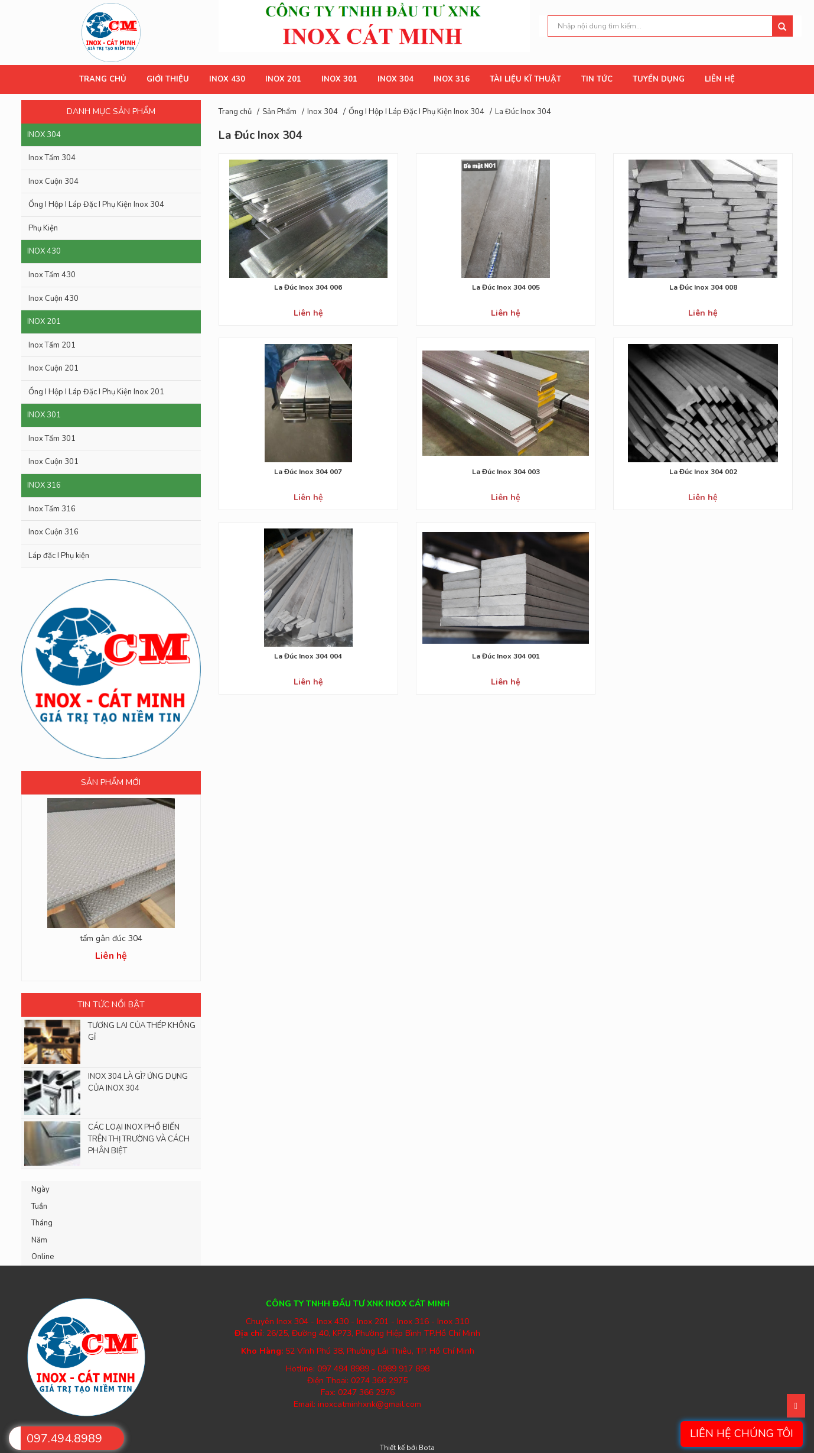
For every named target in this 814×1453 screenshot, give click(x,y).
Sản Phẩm (279, 111)
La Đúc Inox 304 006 (308, 287)
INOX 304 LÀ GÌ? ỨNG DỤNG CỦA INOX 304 (138, 1082)
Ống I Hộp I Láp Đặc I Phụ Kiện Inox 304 (96, 204)
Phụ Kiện (43, 228)
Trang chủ (235, 111)
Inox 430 (44, 251)
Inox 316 (44, 485)
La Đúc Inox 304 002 (703, 471)
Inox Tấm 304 (52, 158)
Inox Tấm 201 (52, 345)
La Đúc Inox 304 (523, 111)
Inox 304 (44, 134)
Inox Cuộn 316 (53, 532)
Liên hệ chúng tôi (741, 1433)
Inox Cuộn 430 (53, 298)
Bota (427, 1447)
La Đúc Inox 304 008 (703, 287)
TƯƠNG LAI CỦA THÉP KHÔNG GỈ (142, 1031)
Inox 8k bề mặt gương (111, 938)
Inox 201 (44, 321)
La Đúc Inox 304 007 (308, 471)
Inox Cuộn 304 (53, 181)
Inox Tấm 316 (52, 509)
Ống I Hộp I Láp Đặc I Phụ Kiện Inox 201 (96, 392)
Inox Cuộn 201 (53, 368)
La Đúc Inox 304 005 (506, 287)
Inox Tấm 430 (52, 275)
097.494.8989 (64, 1438)
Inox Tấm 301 (52, 438)
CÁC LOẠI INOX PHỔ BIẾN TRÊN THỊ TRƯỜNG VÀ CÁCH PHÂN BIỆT (139, 1139)
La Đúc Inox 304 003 (506, 471)
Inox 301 (44, 415)
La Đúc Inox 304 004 (308, 656)
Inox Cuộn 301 (53, 461)
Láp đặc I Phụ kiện (58, 555)
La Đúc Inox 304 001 (506, 656)
